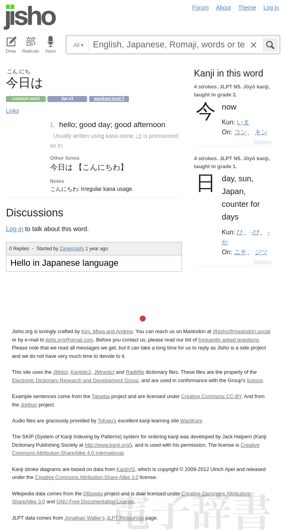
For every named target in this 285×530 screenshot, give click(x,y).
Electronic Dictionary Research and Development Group (75, 380)
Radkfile (135, 372)
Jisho (30, 17)
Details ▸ (263, 142)
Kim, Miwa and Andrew (107, 331)
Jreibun (28, 405)
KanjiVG (125, 469)
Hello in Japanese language (64, 263)
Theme (247, 7)
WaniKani (191, 421)
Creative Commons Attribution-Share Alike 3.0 (87, 477)
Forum (200, 7)
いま (243, 122)
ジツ (261, 251)
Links (12, 111)
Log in (271, 7)
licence (255, 380)
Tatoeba (101, 396)
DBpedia (93, 494)
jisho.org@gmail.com (70, 340)
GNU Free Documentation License (96, 501)
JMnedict (104, 372)
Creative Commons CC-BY (211, 396)
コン (240, 132)
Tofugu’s (107, 421)
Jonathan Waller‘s (84, 518)
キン (261, 132)
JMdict (60, 372)
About (223, 7)
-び (255, 232)
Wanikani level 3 (109, 98)
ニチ (240, 251)
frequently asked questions (228, 340)
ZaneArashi (72, 248)
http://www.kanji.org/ (108, 445)
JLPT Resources (125, 518)
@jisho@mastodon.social (241, 331)
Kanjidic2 (80, 372)
